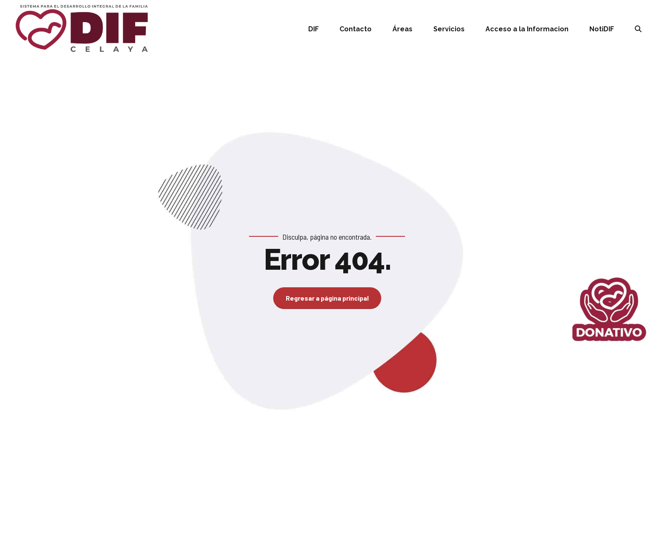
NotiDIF (601, 29)
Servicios (449, 29)
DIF (313, 29)
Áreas (402, 29)
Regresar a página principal (327, 298)
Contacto (356, 29)
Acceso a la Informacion (526, 29)
